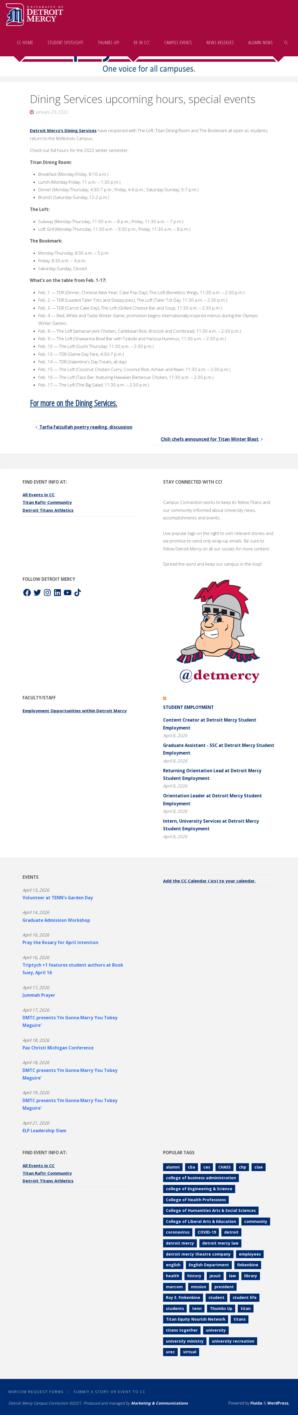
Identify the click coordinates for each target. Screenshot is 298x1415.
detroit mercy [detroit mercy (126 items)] (180, 1243)
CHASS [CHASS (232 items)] (224, 1166)
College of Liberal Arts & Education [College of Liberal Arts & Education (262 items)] (201, 1221)
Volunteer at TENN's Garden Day (58, 897)
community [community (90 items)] (255, 1221)
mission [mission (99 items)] (198, 1286)
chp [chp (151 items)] (242, 1166)
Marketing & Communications (159, 1402)
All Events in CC (39, 494)
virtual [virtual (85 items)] (189, 1351)
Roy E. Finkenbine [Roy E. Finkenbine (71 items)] (183, 1297)
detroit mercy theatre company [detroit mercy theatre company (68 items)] (198, 1253)
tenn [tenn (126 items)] (197, 1308)
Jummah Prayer (39, 995)
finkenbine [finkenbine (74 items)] (247, 1264)
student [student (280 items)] (216, 1297)
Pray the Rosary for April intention (60, 942)
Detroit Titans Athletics (49, 510)
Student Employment (188, 707)
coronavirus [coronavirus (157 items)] (178, 1232)
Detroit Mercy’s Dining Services (64, 130)
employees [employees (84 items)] (250, 1253)
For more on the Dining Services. (74, 403)
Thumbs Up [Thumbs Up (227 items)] (221, 1308)
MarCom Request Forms (36, 1391)
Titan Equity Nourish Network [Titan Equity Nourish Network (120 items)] (195, 1319)
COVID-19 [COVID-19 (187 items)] (207, 1232)
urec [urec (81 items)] (170, 1351)
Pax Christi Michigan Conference (58, 1048)
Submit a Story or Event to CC (110, 1391)
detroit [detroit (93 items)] (231, 1232)
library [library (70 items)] (250, 1275)
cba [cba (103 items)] (191, 1166)
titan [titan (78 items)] (246, 1308)
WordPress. (278, 1402)
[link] (286, 42)
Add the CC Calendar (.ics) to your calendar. (210, 881)
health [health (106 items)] (172, 1275)
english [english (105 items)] (173, 1264)
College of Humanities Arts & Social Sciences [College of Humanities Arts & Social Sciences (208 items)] (211, 1210)
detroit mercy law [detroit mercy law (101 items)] (220, 1243)
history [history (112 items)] (194, 1275)
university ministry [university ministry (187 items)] (185, 1340)
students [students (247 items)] (175, 1308)
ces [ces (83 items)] (206, 1166)
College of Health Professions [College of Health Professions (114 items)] (196, 1199)
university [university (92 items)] (216, 1330)
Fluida (255, 1402)
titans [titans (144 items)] (239, 1319)
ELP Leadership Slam (44, 1130)
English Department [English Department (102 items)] (209, 1264)
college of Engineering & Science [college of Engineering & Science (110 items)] (199, 1188)
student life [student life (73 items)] (245, 1297)
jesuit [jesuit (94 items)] (215, 1275)
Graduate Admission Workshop (56, 920)
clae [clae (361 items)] (258, 1166)
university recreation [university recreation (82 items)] (233, 1340)
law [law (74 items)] (232, 1275)
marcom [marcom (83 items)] (174, 1286)
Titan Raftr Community (48, 502)
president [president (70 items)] (224, 1286)
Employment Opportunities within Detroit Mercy (76, 710)
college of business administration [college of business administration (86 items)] (201, 1177)
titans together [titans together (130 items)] (182, 1330)
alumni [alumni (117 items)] (173, 1166)
